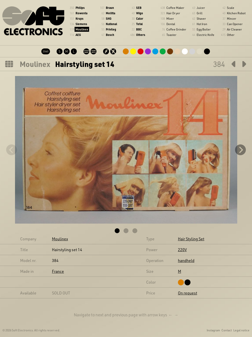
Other (231, 35)
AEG (78, 35)
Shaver (201, 18)
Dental (170, 24)
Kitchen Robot (236, 13)
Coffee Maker (175, 8)
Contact (226, 330)
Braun (110, 8)
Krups (79, 18)
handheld (186, 260)
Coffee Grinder (176, 29)
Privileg (111, 29)
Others (140, 35)
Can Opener (235, 24)
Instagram (213, 330)
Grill (200, 13)
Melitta (110, 13)
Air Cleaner (234, 29)
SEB (139, 8)
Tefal (139, 24)
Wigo (139, 13)
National (111, 24)
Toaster (171, 35)
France (58, 271)
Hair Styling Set (191, 238)
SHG (108, 18)
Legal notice (241, 330)
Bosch (110, 35)
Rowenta (81, 13)
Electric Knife (205, 35)
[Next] (240, 149)
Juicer (201, 8)
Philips (80, 8)
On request (187, 292)
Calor (139, 18)
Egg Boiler (204, 29)
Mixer (170, 18)
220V (182, 249)
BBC (139, 29)
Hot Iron (202, 24)
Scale (230, 8)
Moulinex (82, 29)
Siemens (81, 24)
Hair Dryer (173, 13)
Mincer (231, 18)
